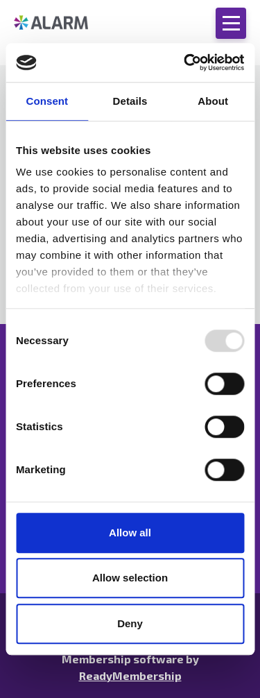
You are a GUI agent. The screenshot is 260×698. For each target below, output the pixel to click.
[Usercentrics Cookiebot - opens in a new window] (185, 62)
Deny (130, 623)
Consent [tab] (47, 101)
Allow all (130, 532)
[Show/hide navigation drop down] (231, 23)
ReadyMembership (130, 675)
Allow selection (130, 578)
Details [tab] (130, 101)
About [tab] (213, 101)
